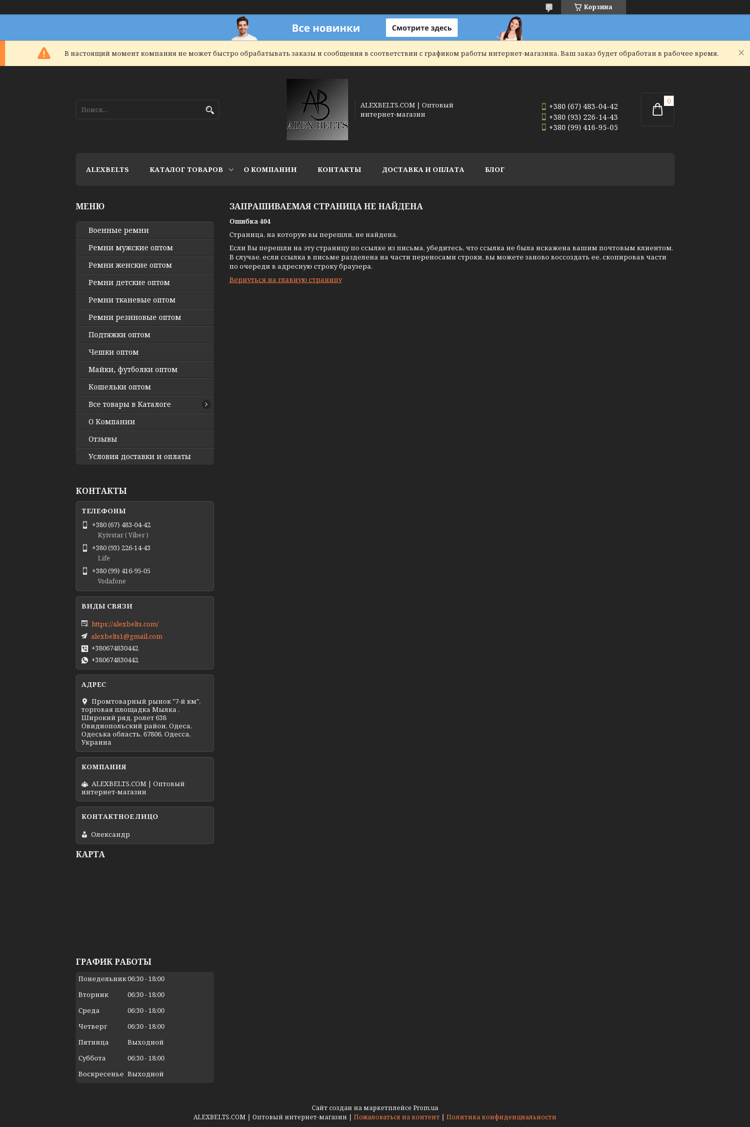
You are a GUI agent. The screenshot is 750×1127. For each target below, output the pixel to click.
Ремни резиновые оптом (135, 317)
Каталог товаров (186, 169)
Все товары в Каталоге (130, 404)
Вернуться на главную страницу (285, 279)
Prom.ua (425, 1107)
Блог (495, 169)
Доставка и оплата (423, 169)
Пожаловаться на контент (397, 1117)
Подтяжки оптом (120, 334)
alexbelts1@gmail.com (126, 636)
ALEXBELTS (107, 169)
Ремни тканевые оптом (132, 300)
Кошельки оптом (120, 387)
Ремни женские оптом (130, 265)
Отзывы (103, 439)
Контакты (339, 169)
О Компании (270, 169)
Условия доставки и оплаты (140, 456)
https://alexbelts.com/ (125, 624)
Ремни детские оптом (129, 282)
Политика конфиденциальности (501, 1117)
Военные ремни (119, 230)
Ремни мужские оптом (131, 247)
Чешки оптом (114, 352)
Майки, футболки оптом (133, 369)
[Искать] (210, 110)
